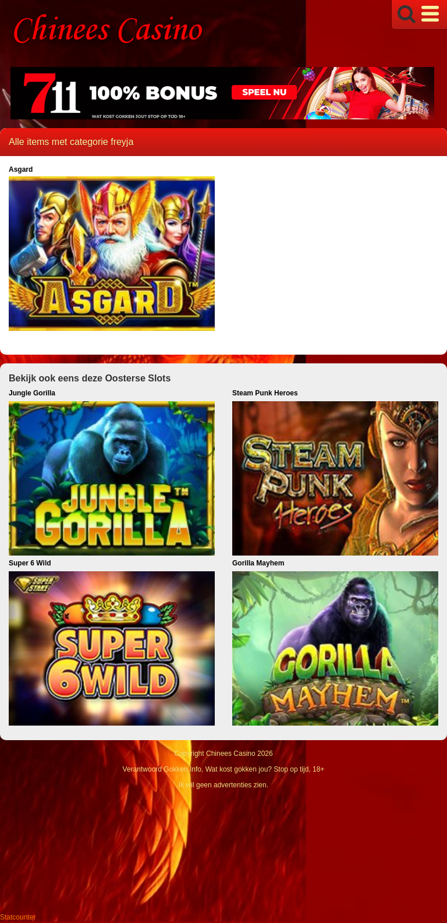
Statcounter (18, 917)
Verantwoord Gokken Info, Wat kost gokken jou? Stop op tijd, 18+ (224, 769)
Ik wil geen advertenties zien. (223, 785)
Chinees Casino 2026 (239, 753)
